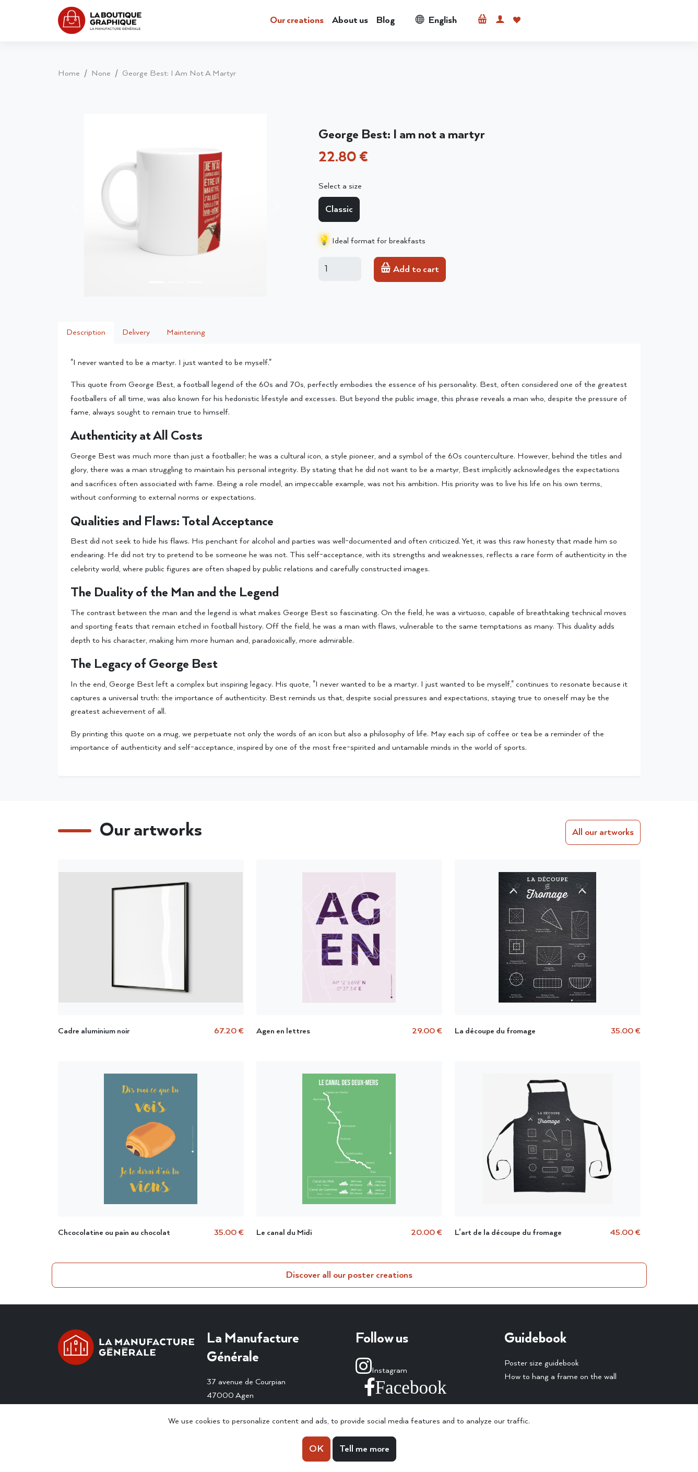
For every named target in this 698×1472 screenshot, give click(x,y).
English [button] (436, 20)
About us (350, 20)
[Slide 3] (194, 282)
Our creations (297, 20)
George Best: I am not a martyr (179, 73)
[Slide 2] (175, 282)
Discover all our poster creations (349, 1275)
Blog (385, 20)
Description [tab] (85, 332)
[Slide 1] (156, 282)
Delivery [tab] (136, 332)
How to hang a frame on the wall (560, 1376)
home (69, 73)
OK (316, 1449)
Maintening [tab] (186, 332)
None (101, 73)
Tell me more (364, 1449)
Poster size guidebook (541, 1363)
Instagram (381, 1370)
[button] (482, 20)
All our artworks (603, 832)
